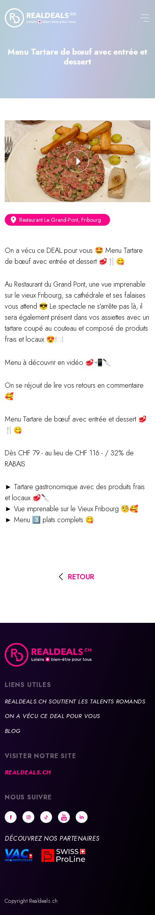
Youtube (64, 817)
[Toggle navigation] (144, 19)
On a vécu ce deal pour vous (52, 716)
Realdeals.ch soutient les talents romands (75, 701)
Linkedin (82, 817)
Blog (13, 731)
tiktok (46, 817)
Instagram (28, 817)
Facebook (11, 817)
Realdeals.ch (28, 772)
